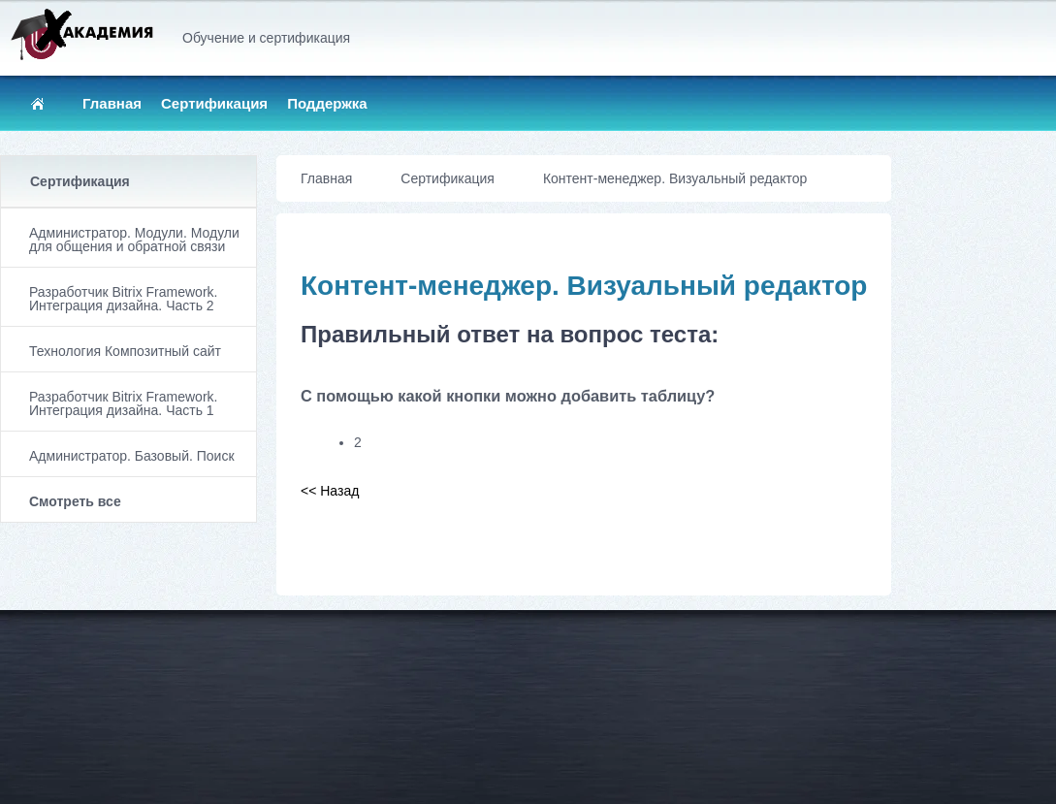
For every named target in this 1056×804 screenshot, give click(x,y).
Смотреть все (75, 501)
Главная (112, 103)
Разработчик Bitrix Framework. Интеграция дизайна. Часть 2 (123, 298)
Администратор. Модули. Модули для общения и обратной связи (134, 239)
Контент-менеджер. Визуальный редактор (675, 178)
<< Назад (330, 490)
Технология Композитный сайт (125, 351)
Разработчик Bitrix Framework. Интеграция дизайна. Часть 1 (123, 403)
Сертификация (214, 103)
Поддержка (327, 103)
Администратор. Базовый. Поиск (132, 456)
